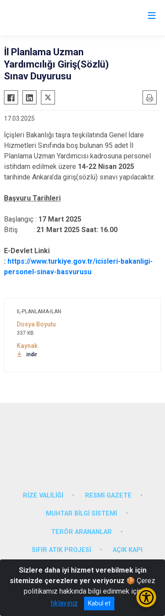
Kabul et (99, 603)
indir (27, 354)
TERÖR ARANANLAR (81, 532)
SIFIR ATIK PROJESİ (61, 550)
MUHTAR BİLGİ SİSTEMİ (81, 513)
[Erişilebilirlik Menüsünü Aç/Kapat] (146, 597)
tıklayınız (64, 603)
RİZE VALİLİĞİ (43, 495)
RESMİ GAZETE (108, 495)
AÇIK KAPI (128, 550)
